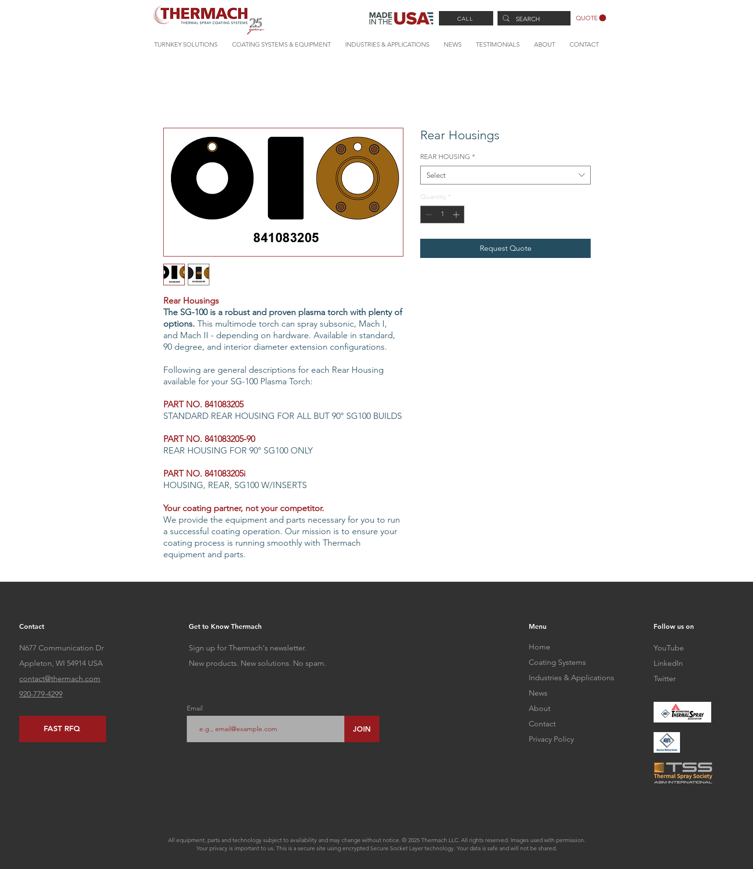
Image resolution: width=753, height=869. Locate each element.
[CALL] (466, 18)
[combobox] (505, 175)
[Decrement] (428, 214)
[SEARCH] (533, 19)
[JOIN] (361, 729)
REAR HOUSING (447, 156)
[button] (591, 18)
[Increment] (457, 214)
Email (195, 708)
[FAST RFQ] (62, 729)
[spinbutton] (442, 214)
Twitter (665, 678)
